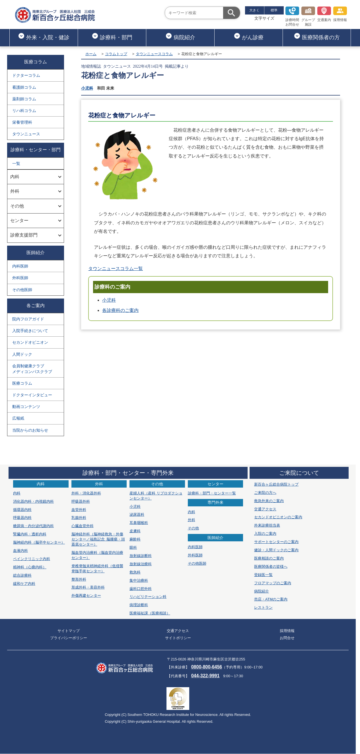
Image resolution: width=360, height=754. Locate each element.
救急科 (135, 572)
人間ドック (22, 354)
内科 (16, 493)
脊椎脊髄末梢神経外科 (97, 568)
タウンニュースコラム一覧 (115, 268)
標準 (274, 10)
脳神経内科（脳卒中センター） (39, 542)
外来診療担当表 (267, 525)
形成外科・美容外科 (88, 587)
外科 (191, 520)
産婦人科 (155, 495)
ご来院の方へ (265, 492)
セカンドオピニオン (30, 342)
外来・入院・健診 (43, 36)
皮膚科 (135, 531)
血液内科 (20, 550)
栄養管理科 (22, 122)
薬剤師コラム (24, 99)
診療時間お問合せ (292, 16)
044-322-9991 (205, 675)
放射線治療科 (140, 564)
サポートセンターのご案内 (276, 542)
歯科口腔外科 (140, 589)
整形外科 (78, 579)
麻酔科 (135, 539)
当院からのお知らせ (30, 430)
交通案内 (324, 14)
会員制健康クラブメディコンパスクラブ (32, 369)
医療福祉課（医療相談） (149, 613)
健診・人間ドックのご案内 (276, 550)
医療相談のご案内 (269, 558)
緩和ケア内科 (24, 583)
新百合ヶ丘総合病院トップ (276, 484)
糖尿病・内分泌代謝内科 (33, 526)
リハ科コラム (24, 110)
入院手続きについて (30, 330)
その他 (193, 528)
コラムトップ (116, 54)
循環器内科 (22, 510)
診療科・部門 (112, 36)
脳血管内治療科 (97, 555)
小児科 (87, 88)
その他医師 (22, 289)
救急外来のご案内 (269, 501)
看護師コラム (24, 87)
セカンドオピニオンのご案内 (278, 517)
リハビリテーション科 (147, 596)
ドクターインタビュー (32, 395)
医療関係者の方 (317, 36)
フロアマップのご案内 (272, 583)
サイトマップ (68, 631)
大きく (254, 10)
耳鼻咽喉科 (138, 523)
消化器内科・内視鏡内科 (33, 501)
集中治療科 (138, 580)
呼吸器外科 (80, 501)
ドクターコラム (26, 75)
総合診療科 (22, 575)
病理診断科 (138, 605)
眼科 (133, 547)
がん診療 (249, 36)
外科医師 (20, 278)
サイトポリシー (178, 638)
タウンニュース (26, 134)
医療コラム (22, 383)
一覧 (16, 163)
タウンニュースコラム (154, 54)
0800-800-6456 (206, 666)
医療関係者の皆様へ (270, 566)
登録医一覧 (263, 575)
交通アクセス (265, 509)
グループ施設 (308, 16)
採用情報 (340, 14)
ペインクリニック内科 (31, 559)
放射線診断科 (140, 556)
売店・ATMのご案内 (270, 599)
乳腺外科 (78, 517)
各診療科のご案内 (120, 310)
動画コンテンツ (26, 406)
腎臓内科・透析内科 (29, 534)
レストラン (263, 607)
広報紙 (18, 418)
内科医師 (20, 266)
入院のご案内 (265, 533)
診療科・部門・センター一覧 (212, 493)
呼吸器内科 (22, 517)
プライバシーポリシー (68, 638)
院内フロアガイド (28, 319)
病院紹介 (180, 36)
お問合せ (287, 638)
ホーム (90, 54)
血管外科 (78, 510)
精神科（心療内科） (29, 567)
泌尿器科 (136, 514)
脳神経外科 (98, 539)
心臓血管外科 (82, 526)
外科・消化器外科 (86, 493)
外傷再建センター (86, 595)
